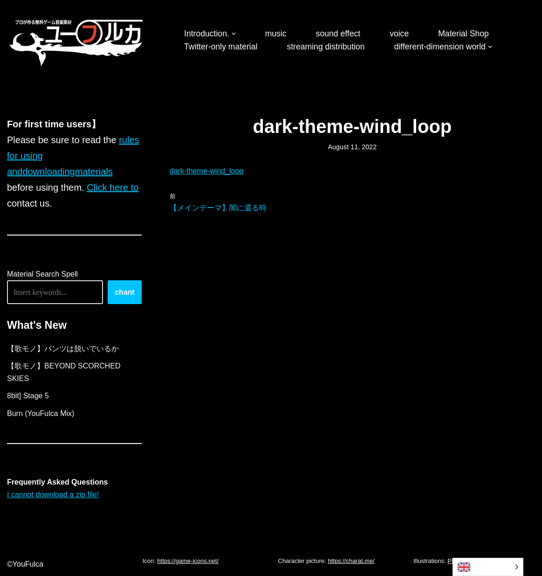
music (276, 33)
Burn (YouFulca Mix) (40, 413)
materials (94, 172)
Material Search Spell (42, 274)
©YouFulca (25, 564)
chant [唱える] (125, 292)
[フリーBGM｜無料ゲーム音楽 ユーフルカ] (77, 41)
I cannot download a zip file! (53, 495)
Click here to (112, 187)
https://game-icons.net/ (188, 560)
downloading (48, 172)
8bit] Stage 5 (28, 396)
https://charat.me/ (351, 560)
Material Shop (463, 33)
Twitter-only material (220, 46)
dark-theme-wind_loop (206, 171)
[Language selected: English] (488, 567)
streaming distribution (325, 46)
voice (399, 33)
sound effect (338, 33)
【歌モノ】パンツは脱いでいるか (63, 349)
